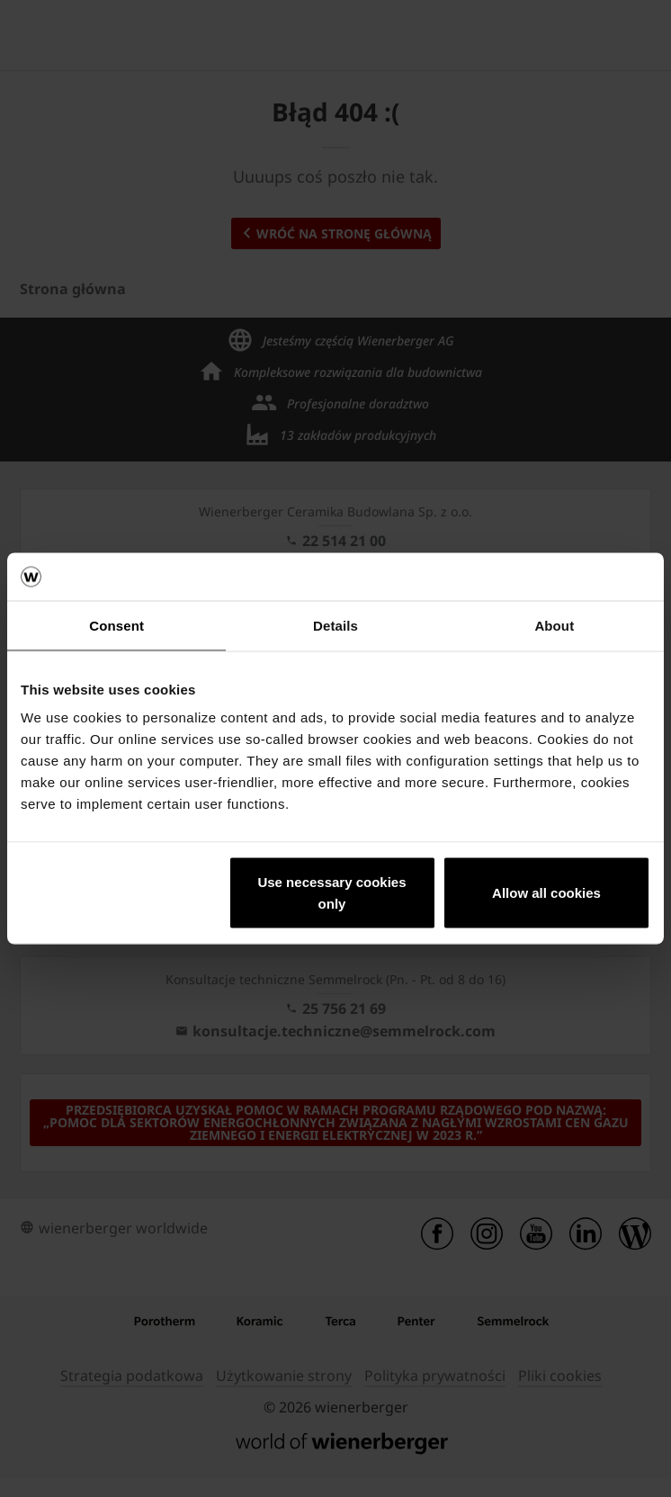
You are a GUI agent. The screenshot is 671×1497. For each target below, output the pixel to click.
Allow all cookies (546, 893)
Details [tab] (335, 624)
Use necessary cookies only (331, 892)
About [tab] (554, 624)
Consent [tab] (116, 624)
